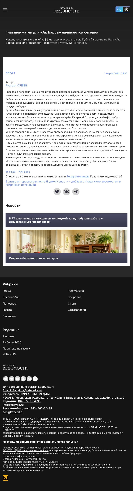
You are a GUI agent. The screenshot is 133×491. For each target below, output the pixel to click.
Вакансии (9, 316)
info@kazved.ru (13, 404)
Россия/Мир (11, 297)
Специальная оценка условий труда (24, 458)
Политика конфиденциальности (21, 456)
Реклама (8, 336)
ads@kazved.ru (13, 412)
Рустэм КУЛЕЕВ (16, 85)
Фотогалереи (77, 309)
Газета (7, 309)
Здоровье (74, 297)
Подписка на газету (16, 348)
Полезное (9, 303)
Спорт (10, 73)
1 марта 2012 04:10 (115, 73)
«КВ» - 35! (9, 354)
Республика (76, 290)
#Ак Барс (24, 171)
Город (7, 290)
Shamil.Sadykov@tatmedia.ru (22, 390)
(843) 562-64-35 (40, 408)
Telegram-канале (78, 176)
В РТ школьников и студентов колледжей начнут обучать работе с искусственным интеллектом (56, 220)
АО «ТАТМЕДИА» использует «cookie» (25, 450)
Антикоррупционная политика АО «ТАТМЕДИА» (31, 461)
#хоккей (11, 171)
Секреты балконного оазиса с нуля (33, 258)
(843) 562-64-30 (29, 401)
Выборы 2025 (12, 342)
